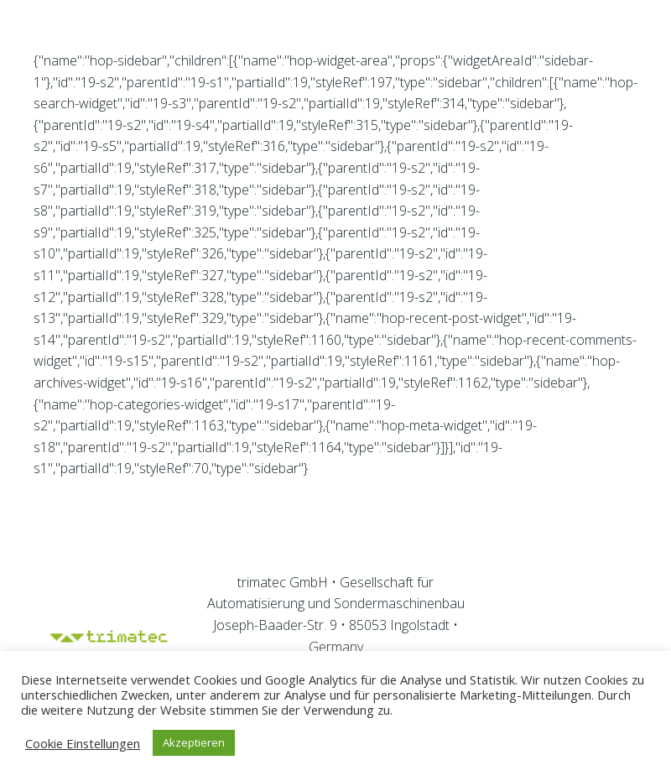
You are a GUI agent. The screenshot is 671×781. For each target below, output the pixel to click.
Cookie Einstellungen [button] (82, 743)
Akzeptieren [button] (194, 742)
